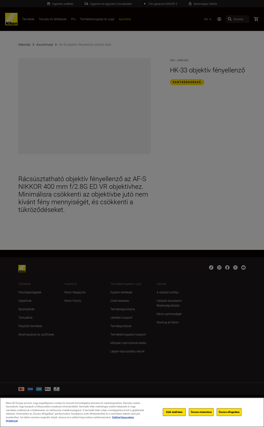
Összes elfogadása (229, 412)
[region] (132, 412)
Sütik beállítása (174, 412)
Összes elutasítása (201, 412)
